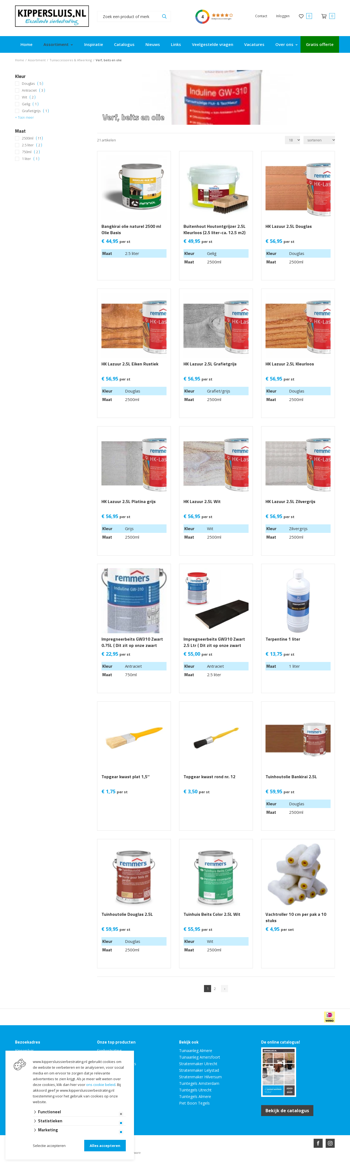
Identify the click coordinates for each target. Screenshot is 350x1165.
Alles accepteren (105, 1145)
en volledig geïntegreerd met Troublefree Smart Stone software (196, 1163)
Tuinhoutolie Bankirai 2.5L (291, 777)
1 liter (30, 159)
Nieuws (152, 44)
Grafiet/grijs (35, 111)
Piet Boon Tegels (194, 1103)
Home (27, 44)
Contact (261, 16)
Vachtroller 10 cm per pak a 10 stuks (296, 917)
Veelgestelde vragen (212, 44)
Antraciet (33, 90)
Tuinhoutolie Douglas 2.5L (127, 914)
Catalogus (124, 44)
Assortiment (56, 44)
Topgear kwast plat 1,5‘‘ (125, 777)
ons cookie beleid (100, 1084)
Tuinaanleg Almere (195, 1050)
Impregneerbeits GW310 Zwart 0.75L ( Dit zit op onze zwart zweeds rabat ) (132, 645)
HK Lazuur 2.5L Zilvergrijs (290, 501)
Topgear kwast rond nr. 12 (209, 777)
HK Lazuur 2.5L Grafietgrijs (210, 364)
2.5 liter (32, 145)
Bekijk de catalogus (287, 1111)
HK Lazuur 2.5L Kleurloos (290, 364)
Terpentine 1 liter (283, 639)
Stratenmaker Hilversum (200, 1076)
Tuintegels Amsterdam (199, 1083)
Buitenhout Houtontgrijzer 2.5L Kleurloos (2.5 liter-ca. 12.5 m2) (214, 229)
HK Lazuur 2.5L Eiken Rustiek (129, 364)
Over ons (284, 44)
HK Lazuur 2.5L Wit (202, 501)
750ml (31, 152)
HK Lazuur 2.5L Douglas (289, 226)
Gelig (30, 104)
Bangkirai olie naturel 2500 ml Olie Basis (131, 229)
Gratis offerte (320, 44)
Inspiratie (93, 44)
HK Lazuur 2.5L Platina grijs (128, 501)
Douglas (32, 84)
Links (176, 44)
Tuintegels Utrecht (195, 1090)
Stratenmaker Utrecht (198, 1063)
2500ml (32, 138)
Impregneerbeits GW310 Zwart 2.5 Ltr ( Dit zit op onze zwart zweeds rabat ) (214, 645)
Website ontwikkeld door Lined (133, 1163)
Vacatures (254, 44)
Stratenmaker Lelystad (199, 1070)
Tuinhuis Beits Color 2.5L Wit (211, 914)
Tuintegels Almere (195, 1096)
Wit (28, 97)
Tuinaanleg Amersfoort (199, 1057)
